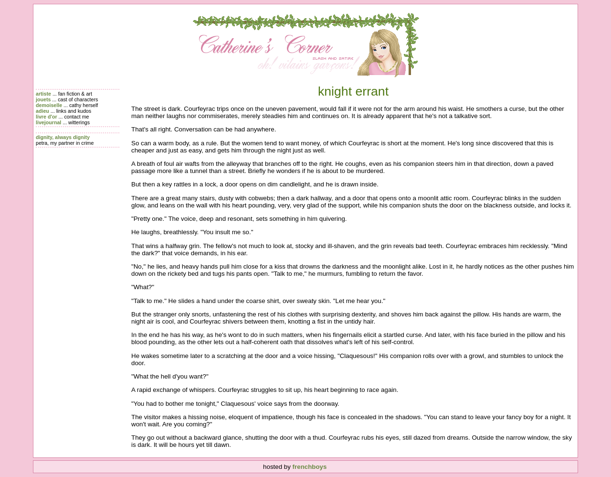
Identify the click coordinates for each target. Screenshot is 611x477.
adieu (42, 111)
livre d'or (46, 116)
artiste (43, 94)
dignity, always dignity (63, 137)
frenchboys (310, 466)
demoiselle (49, 105)
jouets (43, 99)
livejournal (48, 122)
